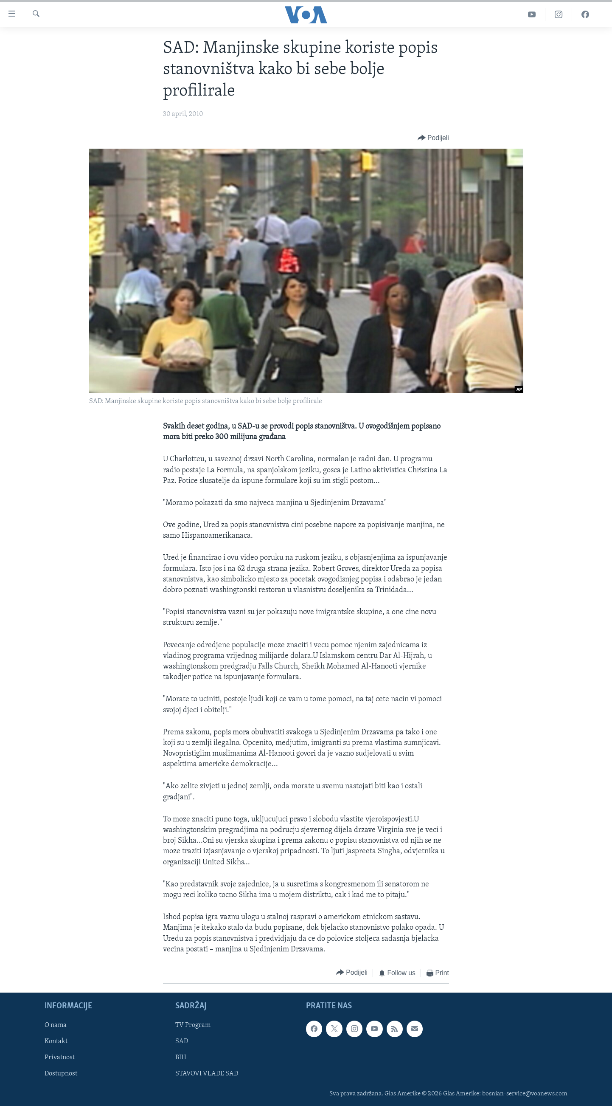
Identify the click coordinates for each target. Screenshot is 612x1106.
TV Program (193, 1025)
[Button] (433, 138)
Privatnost (60, 1057)
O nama (56, 1025)
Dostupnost (61, 1073)
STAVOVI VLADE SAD (206, 1073)
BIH (180, 1057)
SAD (181, 1041)
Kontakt (56, 1041)
